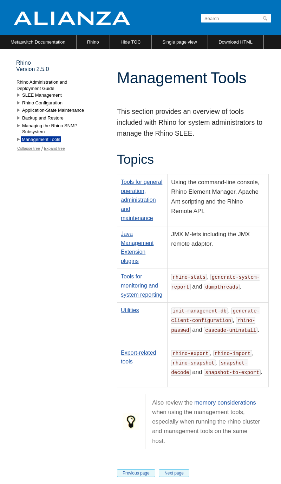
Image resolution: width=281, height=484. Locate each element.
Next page (174, 473)
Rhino (93, 42)
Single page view (179, 42)
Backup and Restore (43, 118)
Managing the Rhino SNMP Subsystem (49, 129)
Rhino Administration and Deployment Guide (42, 85)
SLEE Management (42, 95)
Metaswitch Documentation (38, 42)
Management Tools (41, 139)
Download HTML (235, 42)
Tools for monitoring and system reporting (141, 285)
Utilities (130, 310)
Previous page (136, 473)
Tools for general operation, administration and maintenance (141, 200)
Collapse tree (28, 148)
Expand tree (54, 148)
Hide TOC (130, 42)
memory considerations (225, 402)
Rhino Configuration (42, 102)
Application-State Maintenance (53, 110)
